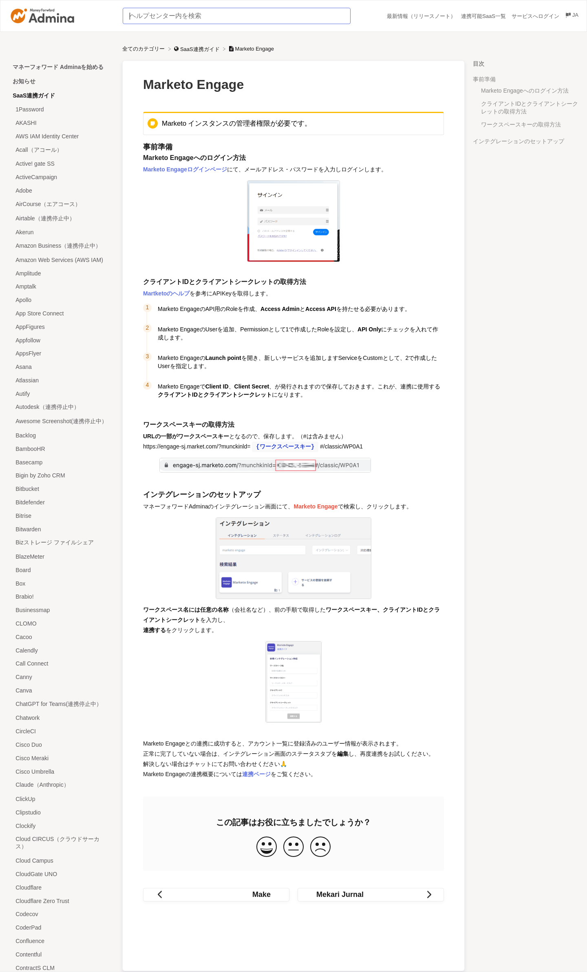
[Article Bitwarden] (61, 529)
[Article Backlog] (61, 435)
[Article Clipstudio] (61, 812)
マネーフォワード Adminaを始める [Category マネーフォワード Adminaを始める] (58, 67)
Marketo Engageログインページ (185, 169)
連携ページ (256, 774)
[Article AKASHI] (61, 123)
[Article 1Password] (61, 109)
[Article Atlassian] (61, 380)
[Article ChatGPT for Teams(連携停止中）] (61, 704)
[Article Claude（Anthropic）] (61, 785)
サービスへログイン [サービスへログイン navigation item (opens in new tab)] (536, 16)
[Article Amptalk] (61, 286)
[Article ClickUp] (61, 799)
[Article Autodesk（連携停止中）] (61, 407)
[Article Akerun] (61, 232)
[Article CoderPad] (61, 927)
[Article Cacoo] (61, 637)
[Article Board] (61, 570)
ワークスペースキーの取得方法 (521, 124)
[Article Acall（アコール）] (61, 150)
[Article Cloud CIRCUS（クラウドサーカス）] (61, 843)
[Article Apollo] (61, 300)
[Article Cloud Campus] (61, 861)
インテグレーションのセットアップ (518, 141)
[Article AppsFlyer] (61, 353)
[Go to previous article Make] (216, 894)
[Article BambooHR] (61, 448)
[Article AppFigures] (61, 326)
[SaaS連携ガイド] (197, 49)
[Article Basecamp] (61, 462)
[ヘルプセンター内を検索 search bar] (237, 16)
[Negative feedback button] (320, 847)
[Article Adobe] (61, 191)
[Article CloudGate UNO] (61, 874)
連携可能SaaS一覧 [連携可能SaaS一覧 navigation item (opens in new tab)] (484, 16)
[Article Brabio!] (61, 597)
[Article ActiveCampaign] (61, 177)
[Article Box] (61, 583)
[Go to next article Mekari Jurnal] (371, 894)
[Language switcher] (571, 16)
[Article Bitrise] (61, 515)
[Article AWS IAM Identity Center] (61, 136)
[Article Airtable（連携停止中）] (61, 218)
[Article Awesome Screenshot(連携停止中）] (61, 422)
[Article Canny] (61, 677)
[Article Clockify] (61, 825)
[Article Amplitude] (61, 273)
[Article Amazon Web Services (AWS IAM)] (61, 260)
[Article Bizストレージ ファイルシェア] (61, 543)
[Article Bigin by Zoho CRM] (61, 475)
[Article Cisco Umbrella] (61, 771)
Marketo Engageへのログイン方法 (525, 90)
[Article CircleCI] (61, 731)
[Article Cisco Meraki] (61, 758)
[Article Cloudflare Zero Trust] (61, 901)
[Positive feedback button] (266, 847)
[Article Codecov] (61, 914)
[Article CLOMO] (61, 623)
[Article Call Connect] (61, 663)
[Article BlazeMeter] (61, 557)
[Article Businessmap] (61, 610)
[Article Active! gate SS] (61, 164)
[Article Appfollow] (61, 340)
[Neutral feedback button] (293, 847)
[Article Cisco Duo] (61, 745)
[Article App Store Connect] (61, 313)
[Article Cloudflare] (61, 887)
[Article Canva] (61, 690)
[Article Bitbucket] (61, 489)
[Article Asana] (61, 367)
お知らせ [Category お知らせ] (24, 81)
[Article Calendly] (61, 650)
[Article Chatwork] (61, 718)
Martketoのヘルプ (166, 293)
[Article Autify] (61, 393)
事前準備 (484, 79)
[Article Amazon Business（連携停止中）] (61, 246)
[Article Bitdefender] (61, 502)
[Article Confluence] (61, 941)
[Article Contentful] (61, 954)
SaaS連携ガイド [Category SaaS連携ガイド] (34, 95)
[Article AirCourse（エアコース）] (61, 204)
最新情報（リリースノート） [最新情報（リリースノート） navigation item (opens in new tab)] (422, 16)
